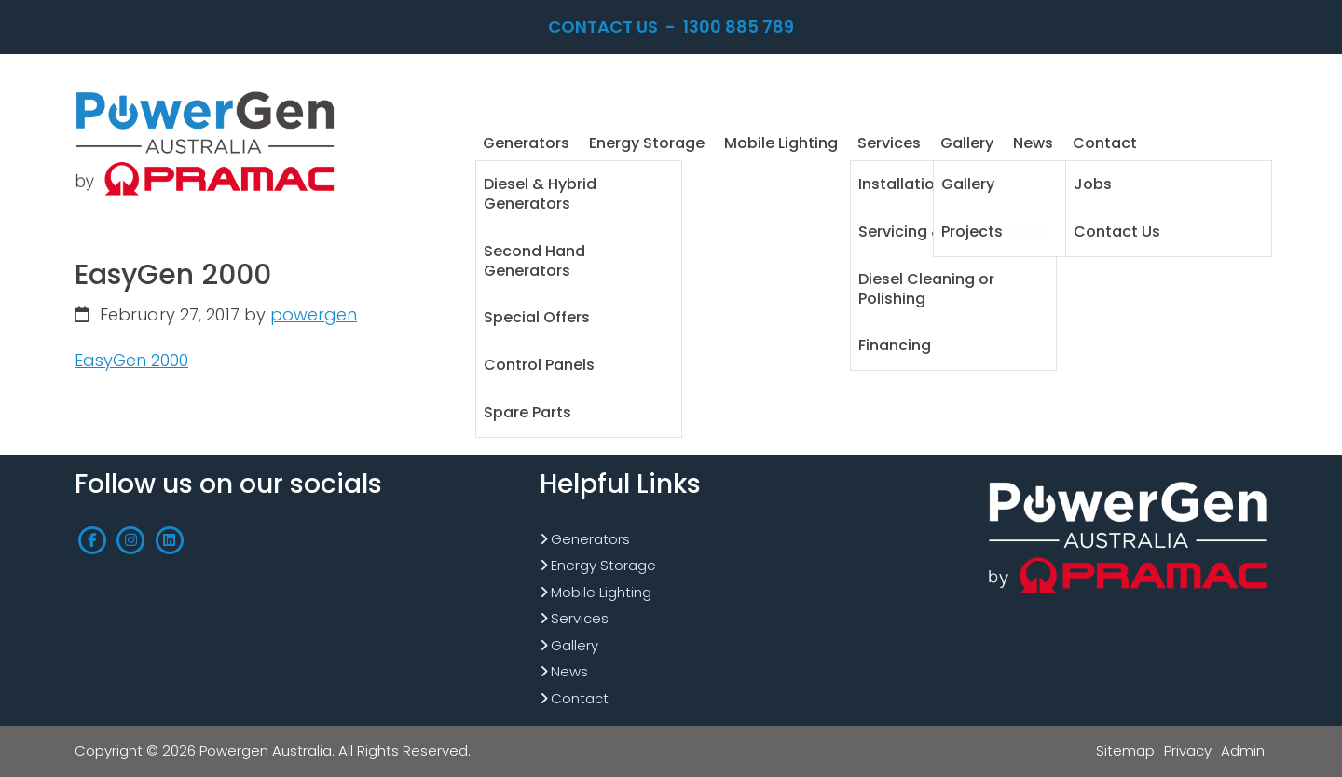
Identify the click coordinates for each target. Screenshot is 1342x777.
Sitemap (1125, 750)
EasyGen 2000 (131, 360)
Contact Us (603, 26)
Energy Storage (603, 565)
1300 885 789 (738, 26)
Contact (580, 698)
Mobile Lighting (601, 592)
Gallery (574, 645)
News (569, 671)
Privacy (1188, 750)
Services (580, 618)
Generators (590, 539)
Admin (1243, 750)
